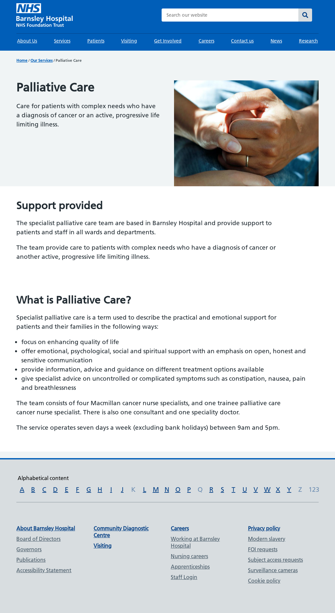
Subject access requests (275, 559)
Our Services (41, 60)
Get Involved (168, 41)
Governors (29, 549)
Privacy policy (264, 528)
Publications (30, 559)
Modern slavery (266, 539)
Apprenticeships (190, 566)
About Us (27, 41)
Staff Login (184, 577)
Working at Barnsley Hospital (195, 542)
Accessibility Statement (43, 570)
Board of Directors (38, 539)
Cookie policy (264, 580)
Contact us (242, 41)
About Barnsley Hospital (45, 528)
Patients (95, 41)
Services (62, 41)
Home (21, 60)
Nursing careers (189, 556)
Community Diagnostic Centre (121, 531)
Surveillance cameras (273, 570)
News (276, 41)
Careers (206, 41)
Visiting (129, 41)
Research (308, 41)
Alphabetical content (43, 478)
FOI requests (262, 549)
